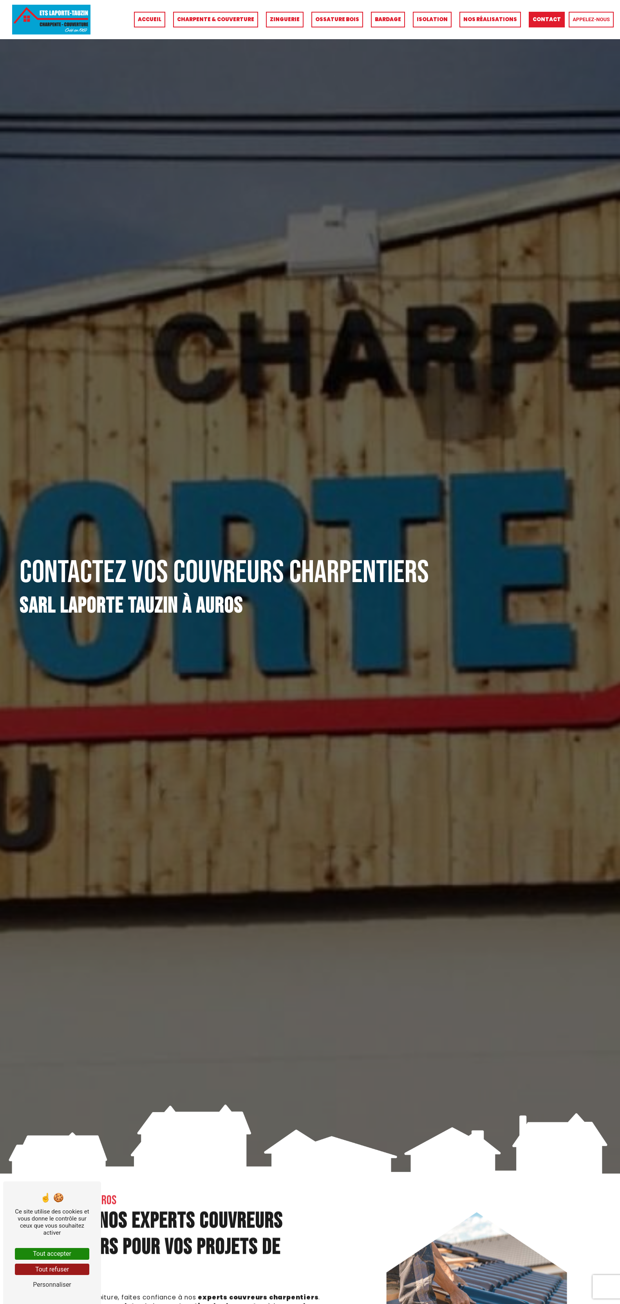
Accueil (149, 19)
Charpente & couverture (215, 19)
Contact (547, 19)
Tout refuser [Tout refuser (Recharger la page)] (52, 1269)
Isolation (432, 19)
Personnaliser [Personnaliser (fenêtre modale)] (52, 1284)
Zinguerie (285, 19)
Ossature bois (337, 19)
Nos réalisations (490, 19)
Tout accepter (52, 1253)
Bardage (388, 19)
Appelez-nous (591, 19)
